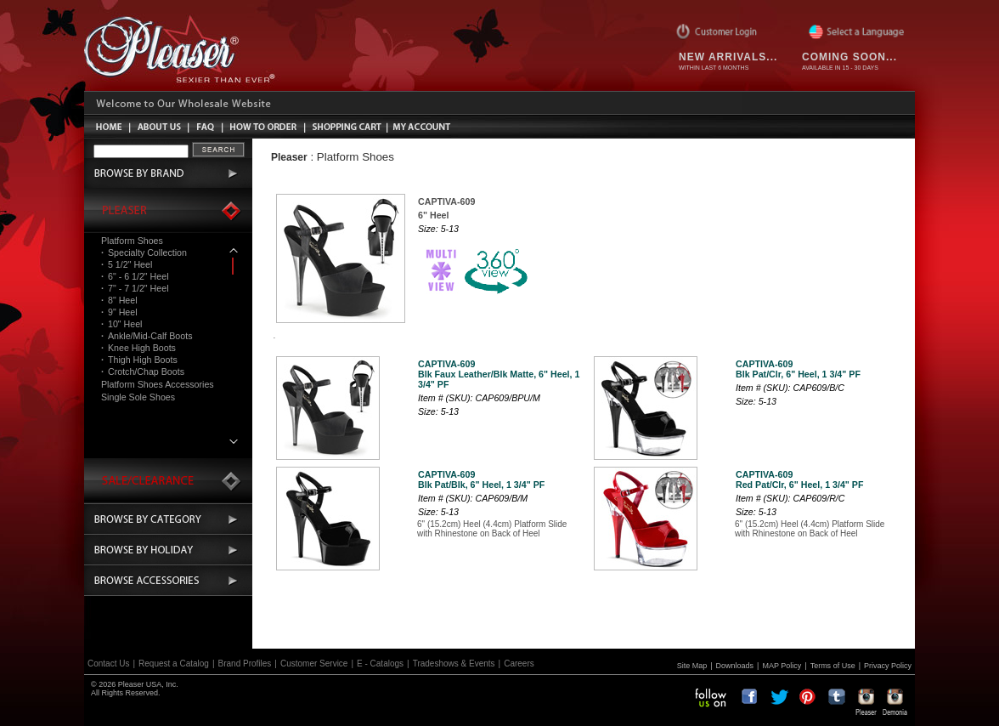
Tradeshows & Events (454, 663)
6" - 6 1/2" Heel (135, 276)
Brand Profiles (245, 663)
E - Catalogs (380, 663)
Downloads (735, 665)
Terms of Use (832, 665)
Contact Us (108, 663)
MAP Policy (781, 665)
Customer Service (313, 663)
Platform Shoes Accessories (157, 384)
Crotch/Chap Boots (142, 371)
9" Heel (119, 312)
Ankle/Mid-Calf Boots (146, 336)
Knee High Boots (138, 348)
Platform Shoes (132, 240)
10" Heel (121, 324)
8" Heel (119, 300)
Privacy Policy (888, 665)
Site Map (692, 665)
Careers (519, 663)
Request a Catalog (173, 663)
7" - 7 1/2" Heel (135, 288)
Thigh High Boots (139, 359)
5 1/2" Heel (126, 264)
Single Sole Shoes (138, 397)
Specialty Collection (144, 252)
